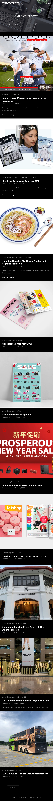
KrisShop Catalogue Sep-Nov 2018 (20, 181)
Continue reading (9, 115)
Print (39, 177)
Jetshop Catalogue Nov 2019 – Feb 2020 (24, 556)
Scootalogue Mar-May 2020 (17, 344)
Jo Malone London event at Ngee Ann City (25, 700)
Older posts (13, 787)
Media (16, 95)
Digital (11, 95)
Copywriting (15, 177)
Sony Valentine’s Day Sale (16, 414)
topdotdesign (7, 103)
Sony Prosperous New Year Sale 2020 (22, 485)
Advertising (6, 177)
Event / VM (22, 623)
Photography (32, 177)
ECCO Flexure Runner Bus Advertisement (25, 773)
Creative (5, 95)
